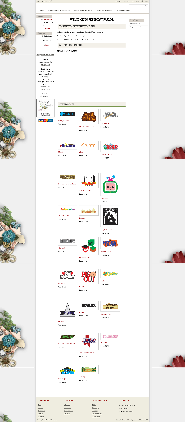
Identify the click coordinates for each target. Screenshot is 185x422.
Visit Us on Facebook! (45, 1)
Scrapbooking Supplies (59, 10)
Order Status (96, 417)
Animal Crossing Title (86, 127)
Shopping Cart (123, 10)
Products (40, 414)
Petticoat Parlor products (135, 23)
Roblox (81, 312)
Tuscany (82, 377)
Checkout (41, 417)
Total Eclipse (62, 379)
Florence (82, 218)
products (118, 1)
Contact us (67, 408)
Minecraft (61, 248)
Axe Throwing (105, 123)
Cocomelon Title (63, 215)
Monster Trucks (106, 251)
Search (146, 5)
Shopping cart (47, 20)
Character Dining (85, 190)
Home (41, 10)
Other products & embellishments (138, 27)
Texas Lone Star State (86, 353)
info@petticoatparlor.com (127, 405)
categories (126, 1)
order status (136, 1)
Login (47, 45)
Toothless (104, 342)
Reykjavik (61, 321)
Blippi (81, 152)
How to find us (68, 411)
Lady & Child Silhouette (108, 230)
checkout (144, 1)
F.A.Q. (94, 405)
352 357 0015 (45, 89)
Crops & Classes (104, 10)
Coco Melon (105, 198)
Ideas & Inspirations (83, 10)
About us (40, 408)
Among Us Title (63, 121)
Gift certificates (97, 414)
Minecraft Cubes (85, 257)
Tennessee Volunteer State (67, 344)
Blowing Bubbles (106, 154)
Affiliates (67, 414)
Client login (95, 408)
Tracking (95, 411)
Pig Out (81, 287)
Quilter (103, 281)
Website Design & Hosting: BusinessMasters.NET (132, 420)
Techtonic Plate (106, 314)
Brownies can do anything (67, 184)
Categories (41, 411)
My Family (61, 283)
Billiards (60, 152)
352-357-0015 (45, 65)
